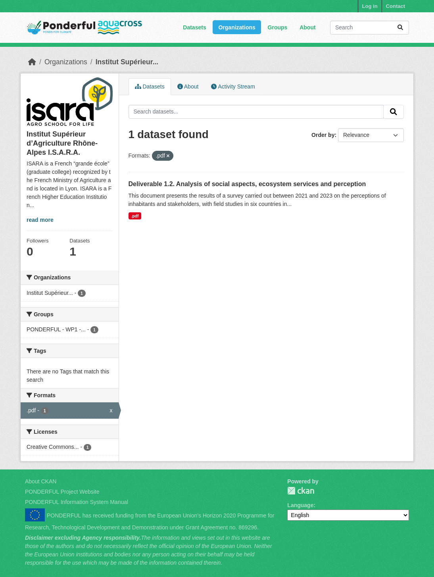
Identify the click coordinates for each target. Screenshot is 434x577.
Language (300, 505)
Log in (370, 6)
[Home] (32, 62)
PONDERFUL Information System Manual (76, 502)
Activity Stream (233, 86)
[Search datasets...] (369, 28)
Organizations (236, 27)
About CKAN (40, 481)
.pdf (134, 215)
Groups (278, 27)
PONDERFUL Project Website (62, 492)
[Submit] (400, 28)
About (307, 27)
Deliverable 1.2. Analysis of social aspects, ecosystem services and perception (247, 184)
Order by (322, 135)
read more (40, 220)
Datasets (194, 27)
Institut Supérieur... (127, 62)
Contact (395, 6)
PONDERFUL (300, 491)
